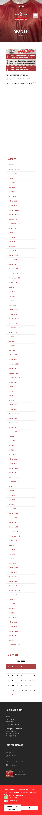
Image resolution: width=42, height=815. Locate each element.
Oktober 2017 (13, 586)
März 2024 (12, 251)
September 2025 (14, 169)
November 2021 (14, 368)
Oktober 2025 (13, 165)
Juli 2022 (11, 337)
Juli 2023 (11, 287)
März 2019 (12, 509)
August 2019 (13, 486)
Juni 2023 (12, 291)
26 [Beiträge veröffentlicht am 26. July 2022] (13, 690)
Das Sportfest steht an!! (17, 75)
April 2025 (12, 192)
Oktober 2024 (13, 219)
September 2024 (14, 224)
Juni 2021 (12, 391)
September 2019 (14, 482)
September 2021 (14, 378)
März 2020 (12, 454)
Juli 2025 (11, 178)
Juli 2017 (11, 599)
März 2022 (12, 350)
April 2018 (12, 559)
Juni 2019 (12, 495)
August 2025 (13, 174)
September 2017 (14, 590)
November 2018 (14, 527)
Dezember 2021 (14, 364)
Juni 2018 (12, 550)
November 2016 (14, 636)
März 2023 (12, 305)
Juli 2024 (11, 233)
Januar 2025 (13, 205)
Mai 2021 (12, 396)
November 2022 (14, 319)
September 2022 (14, 328)
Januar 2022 (13, 359)
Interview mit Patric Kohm (15, 762)
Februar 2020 (13, 459)
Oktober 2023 (13, 273)
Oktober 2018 (13, 531)
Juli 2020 (11, 436)
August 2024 (13, 228)
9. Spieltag (19, 771)
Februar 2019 (13, 513)
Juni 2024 (12, 237)
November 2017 (14, 581)
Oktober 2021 (13, 373)
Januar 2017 (13, 627)
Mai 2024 (12, 242)
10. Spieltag (10, 752)
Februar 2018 (13, 568)
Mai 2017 (12, 608)
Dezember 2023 (14, 264)
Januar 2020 (13, 464)
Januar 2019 (13, 518)
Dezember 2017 (14, 577)
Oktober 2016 (13, 640)
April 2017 (12, 613)
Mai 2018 (12, 554)
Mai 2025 (12, 187)
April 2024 (12, 246)
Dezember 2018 (14, 522)
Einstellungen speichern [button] (12, 808)
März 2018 (12, 563)
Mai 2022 (12, 341)
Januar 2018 (13, 572)
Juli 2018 (11, 545)
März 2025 (12, 196)
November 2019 (14, 473)
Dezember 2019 (14, 468)
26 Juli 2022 (12, 79)
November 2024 (14, 215)
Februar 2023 (13, 310)
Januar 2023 (13, 314)
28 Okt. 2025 (13, 756)
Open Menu (35, 15)
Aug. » (12, 694)
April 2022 (12, 346)
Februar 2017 (13, 622)
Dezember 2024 (14, 210)
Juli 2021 (11, 387)
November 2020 (14, 418)
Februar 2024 (13, 255)
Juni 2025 (12, 183)
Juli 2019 (11, 491)
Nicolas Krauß (25, 79)
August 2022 (13, 332)
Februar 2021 (13, 405)
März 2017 (12, 617)
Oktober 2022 (13, 323)
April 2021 (12, 400)
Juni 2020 (12, 441)
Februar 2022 (13, 355)
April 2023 (12, 301)
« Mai (8, 694)
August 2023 (13, 282)
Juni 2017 (12, 604)
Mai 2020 (12, 445)
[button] (6, 797)
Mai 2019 (12, 500)
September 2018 (14, 536)
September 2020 (14, 427)
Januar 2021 (13, 409)
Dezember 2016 (14, 631)
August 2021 (13, 382)
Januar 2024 (13, 260)
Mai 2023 (12, 296)
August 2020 (13, 432)
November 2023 (14, 269)
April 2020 (12, 450)
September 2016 (14, 645)
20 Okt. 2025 (22, 774)
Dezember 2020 (14, 414)
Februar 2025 (13, 201)
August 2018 (13, 540)
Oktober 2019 (13, 477)
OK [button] (30, 808)
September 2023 (14, 278)
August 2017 (13, 595)
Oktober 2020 (13, 423)
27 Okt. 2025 (13, 765)
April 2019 (12, 504)
